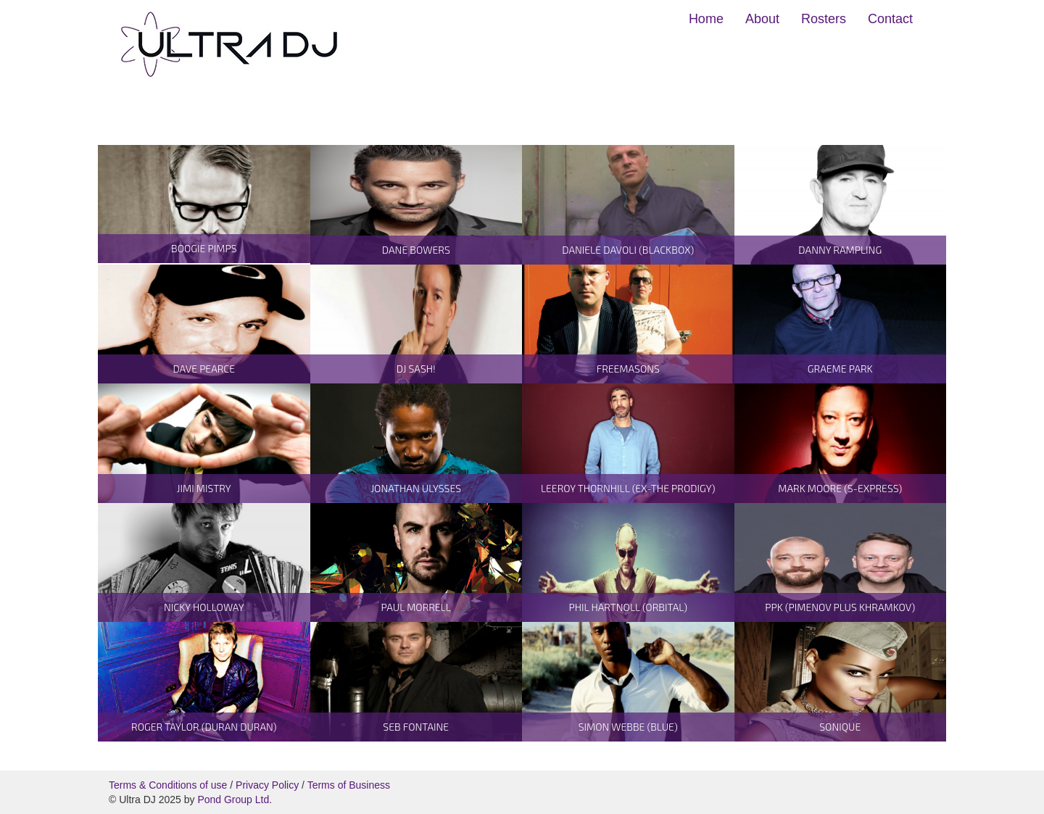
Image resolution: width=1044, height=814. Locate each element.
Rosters (823, 19)
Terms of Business (348, 785)
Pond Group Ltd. (234, 799)
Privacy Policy (267, 785)
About (762, 19)
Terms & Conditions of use (168, 785)
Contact (890, 19)
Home (706, 19)
